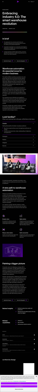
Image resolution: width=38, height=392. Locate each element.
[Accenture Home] (18, 1)
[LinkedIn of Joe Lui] (34, 335)
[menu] (3, 1)
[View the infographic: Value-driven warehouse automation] (22, 61)
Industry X (20, 320)
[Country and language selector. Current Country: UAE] (33, 1)
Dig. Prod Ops (21, 322)
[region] (19, 383)
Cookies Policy (16, 381)
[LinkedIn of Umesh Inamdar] (34, 349)
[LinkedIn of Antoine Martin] (34, 344)
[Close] (36, 376)
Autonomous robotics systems (24, 324)
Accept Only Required (19, 386)
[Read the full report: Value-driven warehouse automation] (8, 61)
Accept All (19, 383)
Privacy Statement (23, 381)
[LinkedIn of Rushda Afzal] (34, 339)
